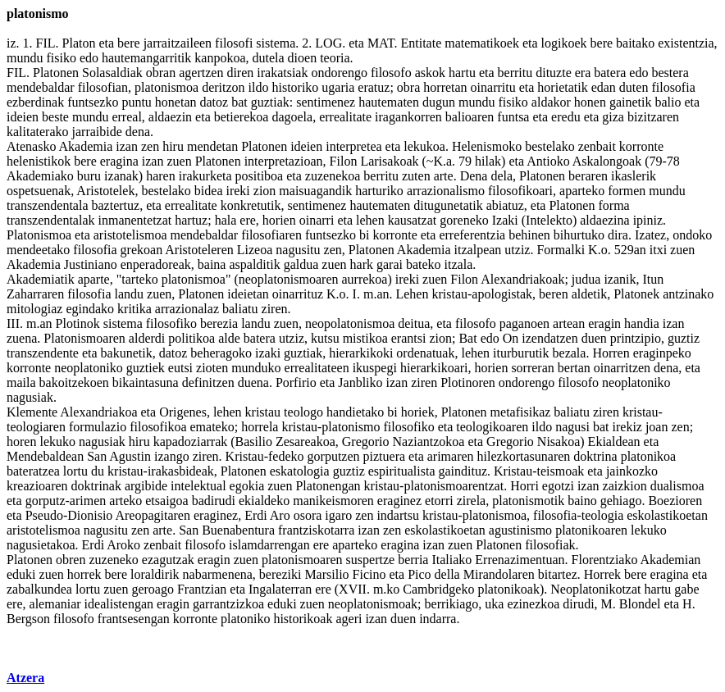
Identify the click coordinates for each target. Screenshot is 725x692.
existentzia (686, 43)
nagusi (572, 427)
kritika (134, 309)
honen (590, 102)
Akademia (86, 146)
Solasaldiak (112, 73)
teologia (602, 515)
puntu (136, 102)
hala (226, 220)
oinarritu (493, 87)
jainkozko (632, 471)
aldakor (551, 102)
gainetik (630, 102)
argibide (146, 486)
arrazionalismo (446, 191)
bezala (569, 353)
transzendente (43, 353)
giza (613, 117)
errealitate (345, 117)
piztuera (384, 456)
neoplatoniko (88, 368)
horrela (259, 427)
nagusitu (298, 250)
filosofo (391, 73)
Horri (524, 486)
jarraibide (97, 132)
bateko (423, 264)
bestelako (549, 146)
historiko (294, 87)
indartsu (397, 515)
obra (408, 87)
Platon (79, 43)
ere (247, 220)
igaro (338, 515)
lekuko (57, 441)
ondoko (692, 235)
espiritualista (401, 471)
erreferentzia (472, 235)
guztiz (684, 338)
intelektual (198, 486)
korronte (641, 146)
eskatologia (300, 471)
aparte (94, 279)
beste (55, 117)
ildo (259, 87)
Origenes (183, 412)
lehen (370, 220)
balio (667, 102)
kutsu (325, 338)
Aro (280, 515)
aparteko (581, 191)
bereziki (280, 574)
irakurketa (205, 176)
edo (89, 58)
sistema (275, 43)
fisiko (60, 58)
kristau (449, 294)
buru (89, 176)
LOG (328, 43)
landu (129, 294)
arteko (125, 501)
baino (582, 501)
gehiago (621, 501)
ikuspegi (375, 368)
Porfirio (296, 382)
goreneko (464, 220)
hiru (173, 146)
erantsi (408, 338)
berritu (515, 73)
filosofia (673, 87)
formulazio (97, 427)
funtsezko (92, 102)
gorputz (45, 501)
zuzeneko (113, 560)
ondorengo (339, 73)
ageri (348, 619)
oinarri (317, 220)
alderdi (147, 338)
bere (128, 43)
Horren (610, 353)
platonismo (350, 427)
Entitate (420, 43)
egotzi (558, 486)
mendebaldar (41, 87)
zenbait (597, 146)
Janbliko (360, 382)
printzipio (635, 338)
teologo (303, 412)
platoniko (245, 619)
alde (229, 338)
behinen (529, 235)
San (97, 456)
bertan (574, 368)
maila (21, 382)
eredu (566, 117)
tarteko (139, 279)
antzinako (688, 294)
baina (212, 264)
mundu (25, 58)
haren (161, 176)
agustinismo (520, 530)
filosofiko (171, 323)
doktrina (595, 456)
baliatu (240, 309)
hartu (462, 73)
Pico (419, 574)
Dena (474, 176)
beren (553, 294)
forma (613, 205)
